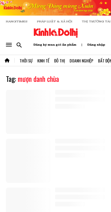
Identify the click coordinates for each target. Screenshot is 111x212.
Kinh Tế (43, 60)
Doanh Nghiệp (81, 60)
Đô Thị (59, 60)
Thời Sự (26, 60)
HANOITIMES (17, 21)
